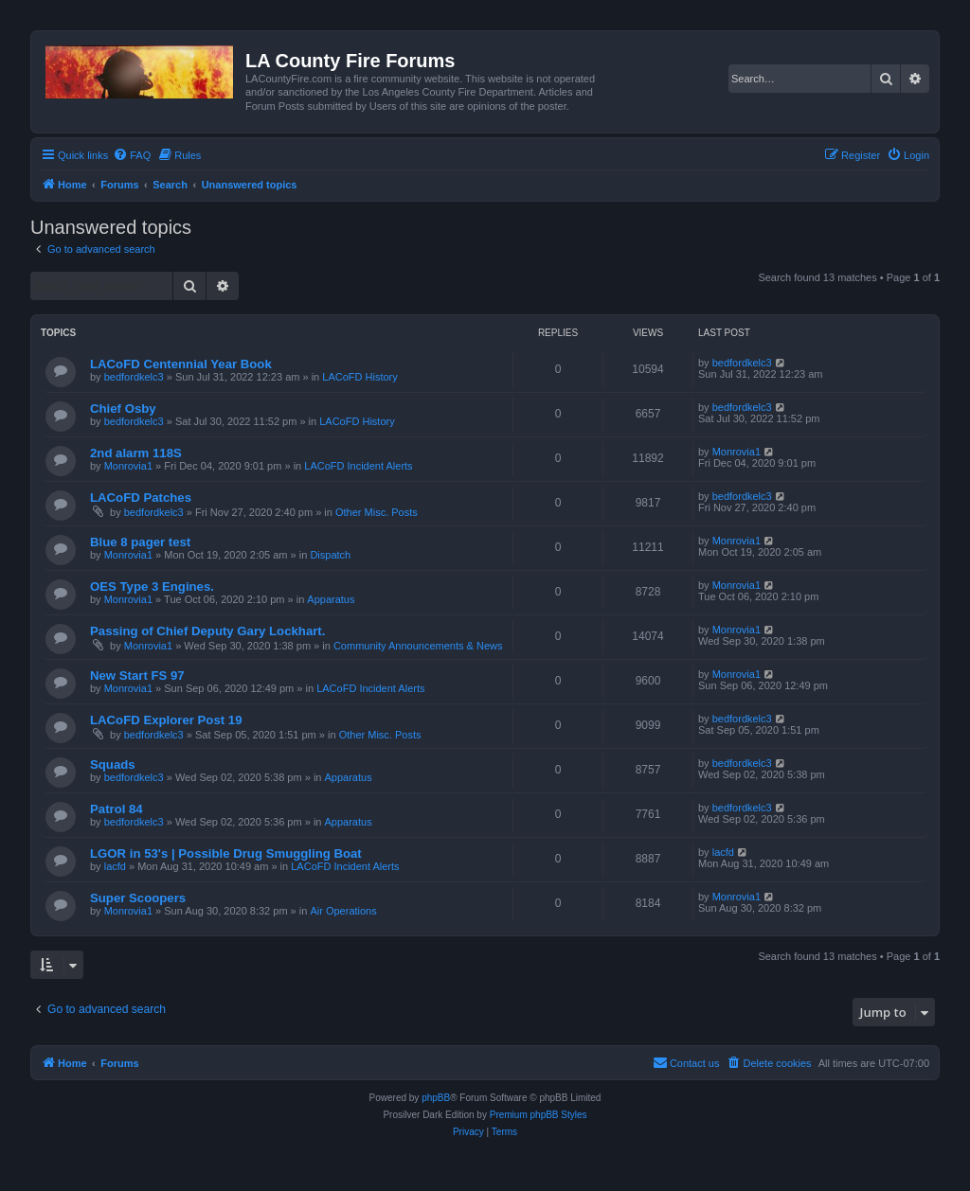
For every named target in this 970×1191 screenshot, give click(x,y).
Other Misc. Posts (376, 512)
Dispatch (330, 554)
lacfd (115, 866)
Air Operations (343, 910)
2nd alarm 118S (136, 453)
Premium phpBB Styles (538, 1115)
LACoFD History (359, 376)
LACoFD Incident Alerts (358, 465)
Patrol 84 (116, 809)
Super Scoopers (138, 898)
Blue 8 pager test (140, 542)
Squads (112, 764)
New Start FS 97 (137, 675)
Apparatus (330, 599)
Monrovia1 (128, 465)
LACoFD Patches (140, 497)
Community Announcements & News (418, 645)
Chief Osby (123, 408)
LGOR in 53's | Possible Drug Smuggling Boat (226, 853)
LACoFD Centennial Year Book (181, 364)
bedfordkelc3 (134, 376)
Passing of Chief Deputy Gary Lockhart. (207, 631)
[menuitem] (132, 155)
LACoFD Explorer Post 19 (166, 720)
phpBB (436, 1098)
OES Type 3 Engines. (152, 586)
